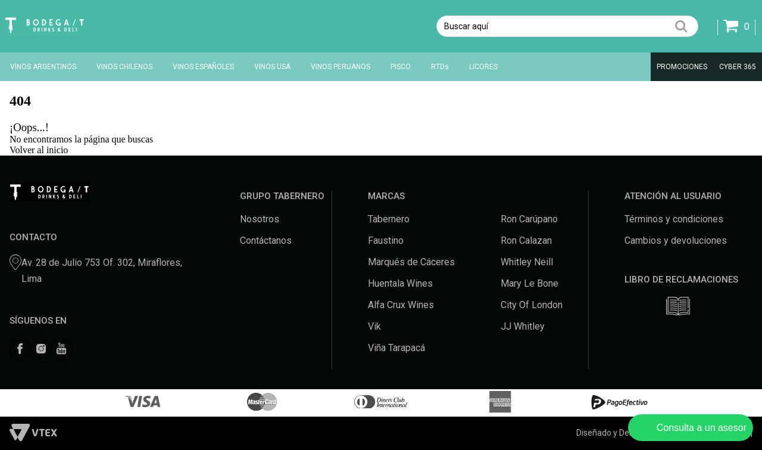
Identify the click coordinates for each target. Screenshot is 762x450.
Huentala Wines (400, 283)
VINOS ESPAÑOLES (203, 67)
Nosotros (259, 219)
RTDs (440, 67)
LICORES (483, 67)
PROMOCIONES (682, 67)
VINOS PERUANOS (340, 67)
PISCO (401, 67)
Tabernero (389, 219)
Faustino (386, 240)
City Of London (532, 305)
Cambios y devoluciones (675, 240)
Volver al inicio (39, 150)
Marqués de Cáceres (411, 262)
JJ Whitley (523, 326)
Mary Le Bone (529, 283)
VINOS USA (272, 67)
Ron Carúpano (529, 219)
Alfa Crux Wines (401, 305)
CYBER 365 (737, 67)
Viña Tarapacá (396, 347)
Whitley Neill (527, 262)
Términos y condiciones (673, 219)
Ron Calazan (526, 240)
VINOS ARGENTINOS (43, 67)
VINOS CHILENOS (124, 67)
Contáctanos (266, 240)
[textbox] (567, 26)
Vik (374, 326)
